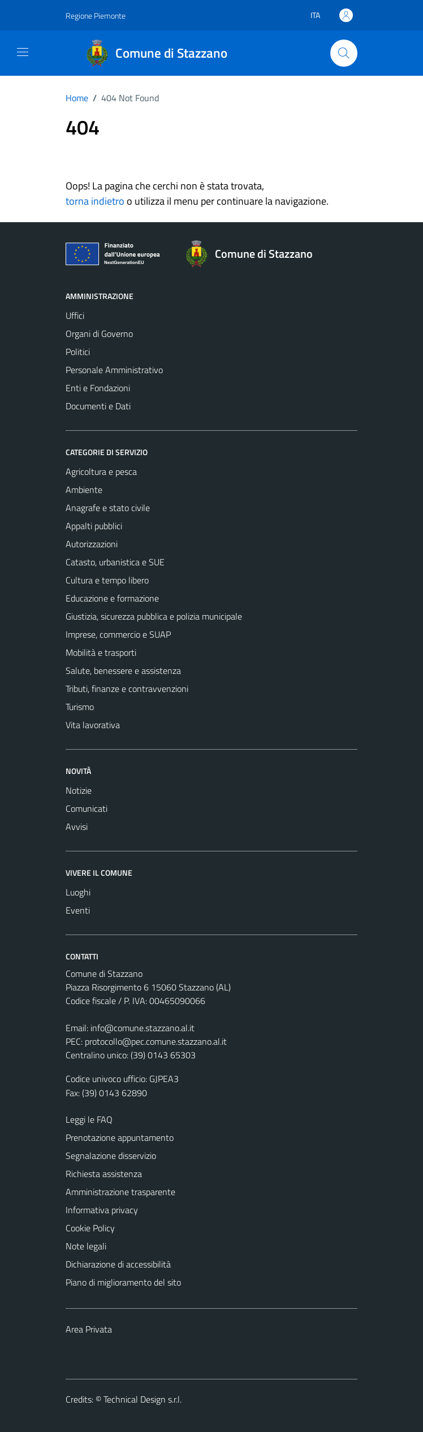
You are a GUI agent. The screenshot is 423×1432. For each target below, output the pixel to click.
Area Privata (89, 1329)
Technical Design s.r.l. (142, 1399)
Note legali (86, 1246)
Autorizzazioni (92, 544)
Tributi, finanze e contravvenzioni (127, 688)
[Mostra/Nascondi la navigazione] (22, 52)
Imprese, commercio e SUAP (118, 634)
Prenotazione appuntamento (120, 1137)
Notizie (79, 790)
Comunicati (86, 808)
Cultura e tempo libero (107, 580)
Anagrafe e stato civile (108, 507)
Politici (78, 351)
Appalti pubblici (94, 526)
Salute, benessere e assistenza (123, 670)
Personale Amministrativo (114, 370)
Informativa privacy (102, 1210)
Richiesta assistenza (104, 1173)
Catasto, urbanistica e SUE (115, 562)
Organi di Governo (99, 333)
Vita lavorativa (93, 725)
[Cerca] (343, 53)
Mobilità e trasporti (101, 652)
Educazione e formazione (112, 598)
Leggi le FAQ (89, 1119)
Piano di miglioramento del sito (123, 1282)
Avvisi (77, 826)
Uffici (75, 315)
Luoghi (78, 892)
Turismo (80, 706)
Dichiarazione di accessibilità (118, 1264)
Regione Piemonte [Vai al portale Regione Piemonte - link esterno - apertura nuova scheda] (96, 15)
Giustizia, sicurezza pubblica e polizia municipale (154, 616)
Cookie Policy (90, 1228)
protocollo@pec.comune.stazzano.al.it (156, 1041)
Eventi (78, 910)
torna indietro (95, 201)
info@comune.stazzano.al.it (142, 1028)
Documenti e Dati (98, 406)
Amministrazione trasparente (120, 1192)
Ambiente (84, 489)
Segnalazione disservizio (111, 1155)
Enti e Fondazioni (98, 388)
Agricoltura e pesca (101, 471)
